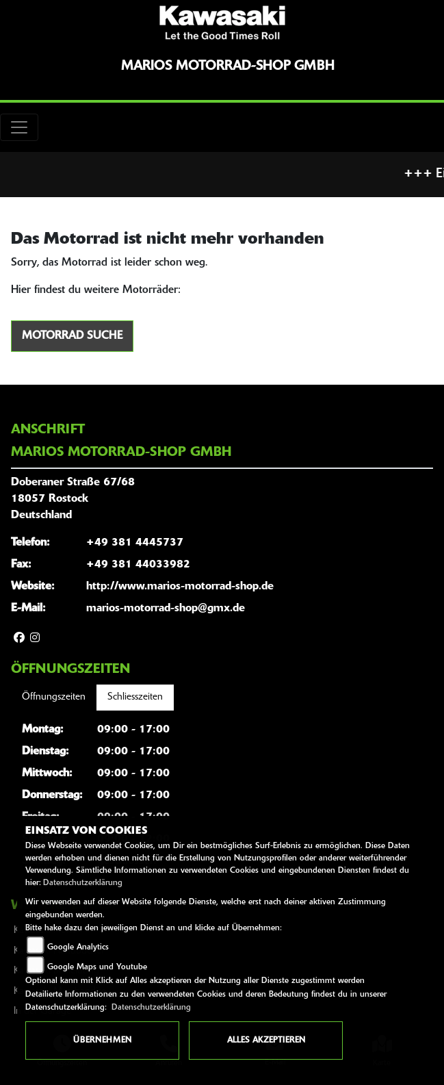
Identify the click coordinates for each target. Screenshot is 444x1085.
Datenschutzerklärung (82, 883)
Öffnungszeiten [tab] (54, 697)
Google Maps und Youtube (97, 967)
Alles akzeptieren (266, 1040)
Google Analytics (78, 947)
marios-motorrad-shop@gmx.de (165, 608)
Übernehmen (102, 1040)
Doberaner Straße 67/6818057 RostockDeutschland (73, 499)
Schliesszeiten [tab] (135, 697)
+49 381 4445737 (134, 542)
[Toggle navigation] (19, 127)
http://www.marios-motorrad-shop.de (180, 586)
